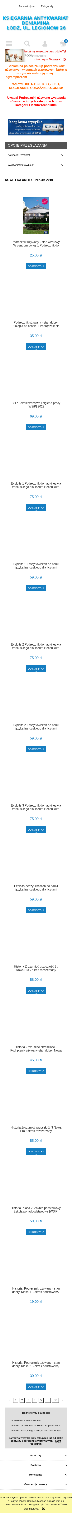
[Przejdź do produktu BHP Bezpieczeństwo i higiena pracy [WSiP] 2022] (36, 381)
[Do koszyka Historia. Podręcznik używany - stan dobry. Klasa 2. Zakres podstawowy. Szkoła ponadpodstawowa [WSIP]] (36, 1387)
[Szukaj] (27, 43)
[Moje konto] (45, 43)
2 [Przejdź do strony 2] (22, 1400)
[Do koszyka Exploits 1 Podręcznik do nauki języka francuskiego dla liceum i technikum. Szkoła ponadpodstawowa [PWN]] (36, 507)
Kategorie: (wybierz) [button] (19, 155)
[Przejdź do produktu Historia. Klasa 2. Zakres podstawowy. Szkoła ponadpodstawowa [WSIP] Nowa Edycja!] (36, 1186)
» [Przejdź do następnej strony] (62, 1400)
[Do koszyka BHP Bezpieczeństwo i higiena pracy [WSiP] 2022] (36, 427)
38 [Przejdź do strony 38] (55, 1400)
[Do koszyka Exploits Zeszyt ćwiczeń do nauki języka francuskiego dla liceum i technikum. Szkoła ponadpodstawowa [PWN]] (36, 910)
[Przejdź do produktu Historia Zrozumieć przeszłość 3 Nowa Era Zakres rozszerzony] (36, 1105)
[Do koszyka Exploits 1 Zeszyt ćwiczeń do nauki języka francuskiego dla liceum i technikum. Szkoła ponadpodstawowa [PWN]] (36, 588)
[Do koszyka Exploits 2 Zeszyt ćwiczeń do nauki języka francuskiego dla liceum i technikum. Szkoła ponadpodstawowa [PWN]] (36, 749)
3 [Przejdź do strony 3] (28, 1400)
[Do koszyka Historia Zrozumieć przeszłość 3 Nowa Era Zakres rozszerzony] (36, 1151)
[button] (9, 43)
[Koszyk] (63, 43)
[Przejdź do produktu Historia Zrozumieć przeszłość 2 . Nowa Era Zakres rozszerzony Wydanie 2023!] (36, 944)
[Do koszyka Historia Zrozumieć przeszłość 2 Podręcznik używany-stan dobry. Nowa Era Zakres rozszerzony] (36, 1071)
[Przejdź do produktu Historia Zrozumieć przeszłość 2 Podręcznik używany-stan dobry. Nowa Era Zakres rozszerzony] (36, 1025)
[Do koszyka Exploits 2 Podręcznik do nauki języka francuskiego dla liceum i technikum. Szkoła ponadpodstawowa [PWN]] (36, 668)
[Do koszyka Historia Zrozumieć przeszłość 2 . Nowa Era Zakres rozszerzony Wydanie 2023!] (36, 990)
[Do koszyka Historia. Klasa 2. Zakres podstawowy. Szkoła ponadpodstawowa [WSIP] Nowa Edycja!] (36, 1232)
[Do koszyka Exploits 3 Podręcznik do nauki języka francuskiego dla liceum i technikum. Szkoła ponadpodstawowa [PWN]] (36, 829)
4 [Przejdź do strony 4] (35, 1400)
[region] (36, 127)
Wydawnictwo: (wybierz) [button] (21, 165)
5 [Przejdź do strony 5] (41, 1400)
